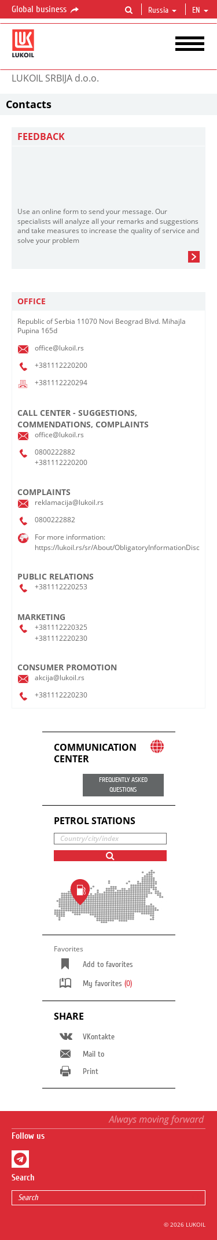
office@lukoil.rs (59, 348)
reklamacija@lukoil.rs (69, 502)
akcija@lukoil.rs (59, 677)
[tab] (108, 302)
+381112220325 (61, 627)
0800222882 (55, 452)
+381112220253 (61, 586)
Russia (162, 10)
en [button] (200, 10)
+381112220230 (61, 638)
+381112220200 (61, 365)
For (40, 537)
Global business (46, 10)
